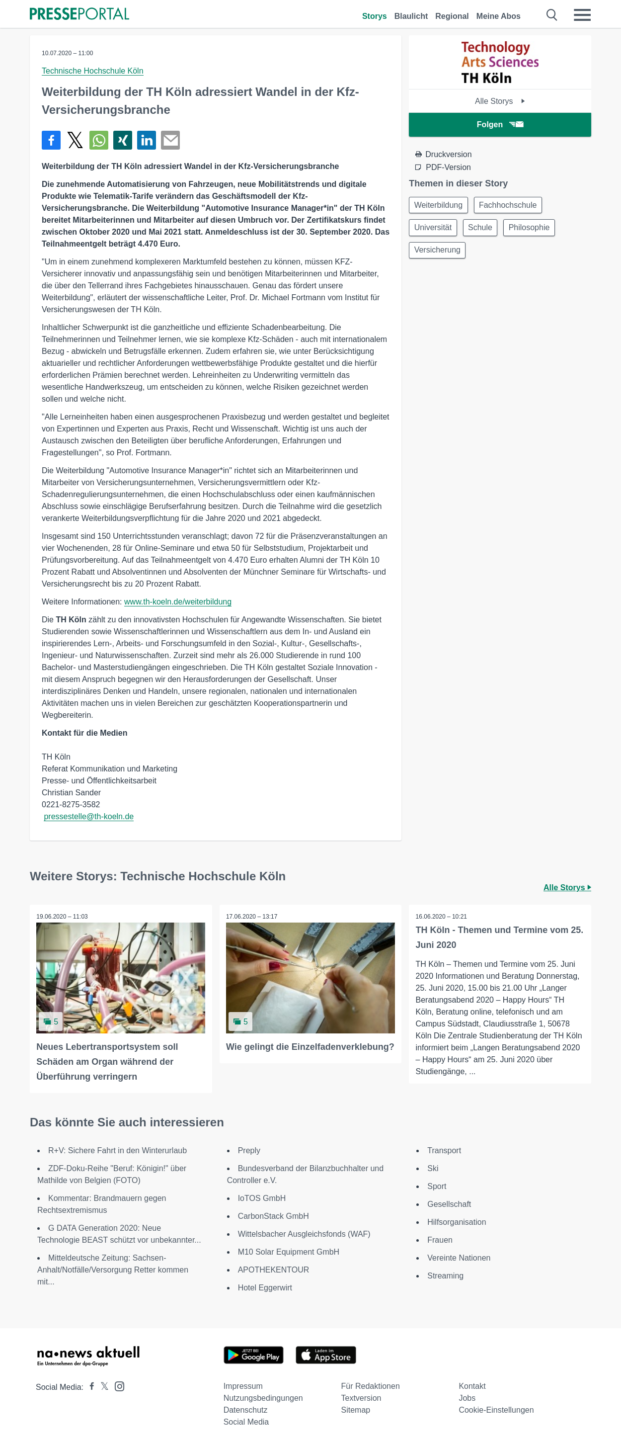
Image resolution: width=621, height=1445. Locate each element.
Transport (444, 1149)
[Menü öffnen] (582, 15)
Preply (249, 1149)
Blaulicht (411, 16)
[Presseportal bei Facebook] (88, 1386)
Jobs (467, 1397)
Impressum (243, 1385)
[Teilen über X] (75, 140)
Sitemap (356, 1409)
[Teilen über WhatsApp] (98, 140)
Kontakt (472, 1385)
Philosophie (535, 229)
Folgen (500, 124)
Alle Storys (500, 101)
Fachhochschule (512, 205)
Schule (484, 229)
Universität (434, 229)
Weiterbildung (439, 205)
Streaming (445, 1275)
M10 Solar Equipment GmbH (289, 1251)
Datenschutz (246, 1409)
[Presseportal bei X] (101, 1386)
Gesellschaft (449, 1203)
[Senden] (170, 140)
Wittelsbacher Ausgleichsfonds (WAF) (304, 1233)
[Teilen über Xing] (122, 140)
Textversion (361, 1397)
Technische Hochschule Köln (93, 71)
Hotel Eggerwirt (265, 1286)
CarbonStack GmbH (273, 1215)
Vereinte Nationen (458, 1257)
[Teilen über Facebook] (51, 140)
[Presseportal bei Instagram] (116, 1384)
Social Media (246, 1421)
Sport (436, 1185)
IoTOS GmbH (262, 1197)
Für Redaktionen (370, 1385)
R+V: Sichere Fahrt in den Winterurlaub (117, 1149)
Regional (452, 16)
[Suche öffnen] (552, 15)
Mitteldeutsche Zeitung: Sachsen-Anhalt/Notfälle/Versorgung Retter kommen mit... (112, 1269)
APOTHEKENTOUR (274, 1269)
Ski (432, 1167)
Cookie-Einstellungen (496, 1409)
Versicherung (438, 253)
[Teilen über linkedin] (146, 140)
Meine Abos (498, 16)
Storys (374, 16)
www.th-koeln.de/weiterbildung (178, 601)
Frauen (440, 1239)
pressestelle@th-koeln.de (89, 816)
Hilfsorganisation (456, 1221)
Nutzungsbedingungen (263, 1397)
